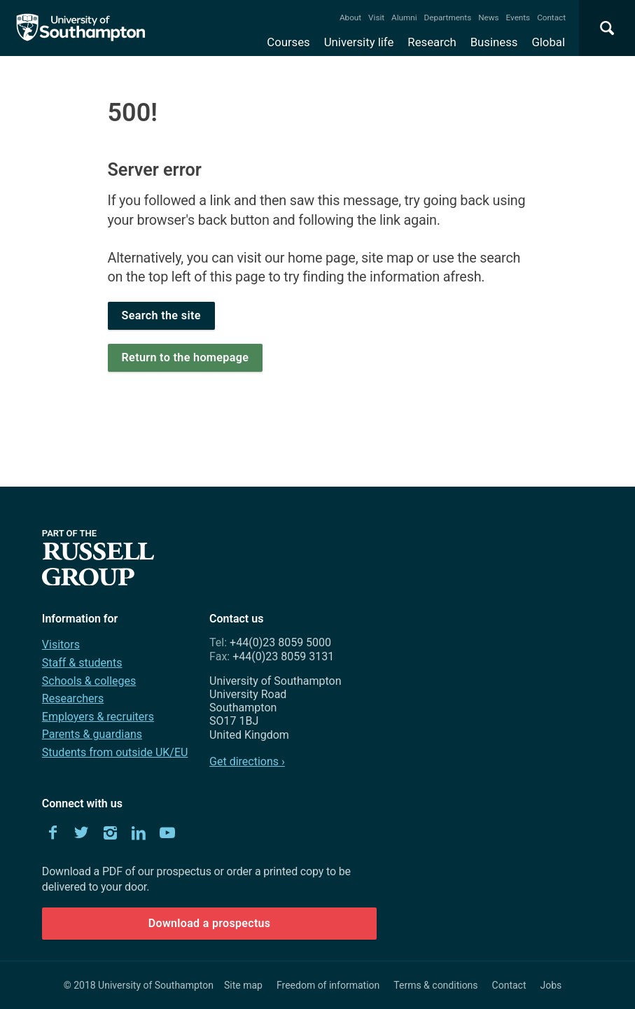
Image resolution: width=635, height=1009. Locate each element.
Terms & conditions (435, 985)
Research (431, 42)
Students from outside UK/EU (115, 752)
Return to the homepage (185, 357)
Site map (243, 985)
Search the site (161, 315)
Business (494, 42)
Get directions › (247, 761)
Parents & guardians (92, 734)
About (350, 17)
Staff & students (82, 662)
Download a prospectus (209, 923)
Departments (448, 17)
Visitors (61, 644)
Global (548, 42)
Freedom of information (328, 985)
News (488, 17)
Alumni (404, 17)
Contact (551, 17)
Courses (288, 42)
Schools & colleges (89, 681)
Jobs (551, 985)
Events (518, 17)
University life (359, 42)
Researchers (73, 698)
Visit (376, 17)
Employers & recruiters (98, 716)
